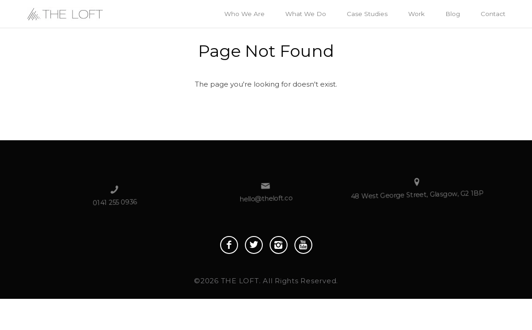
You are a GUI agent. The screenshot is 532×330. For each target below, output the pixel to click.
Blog (452, 13)
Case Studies (367, 13)
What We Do (305, 13)
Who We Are (244, 13)
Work (416, 13)
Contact (493, 13)
